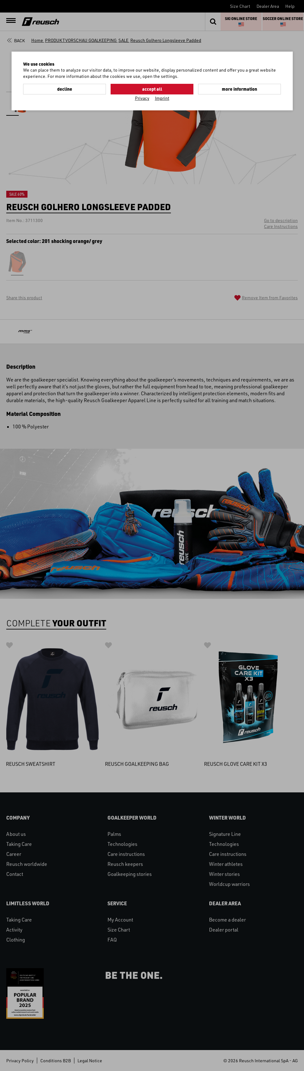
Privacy (142, 98)
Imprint (162, 98)
